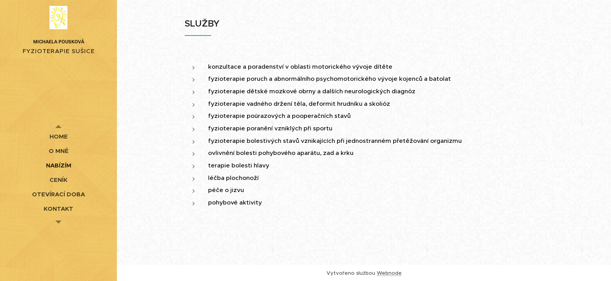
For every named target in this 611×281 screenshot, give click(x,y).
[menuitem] (58, 136)
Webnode (389, 273)
